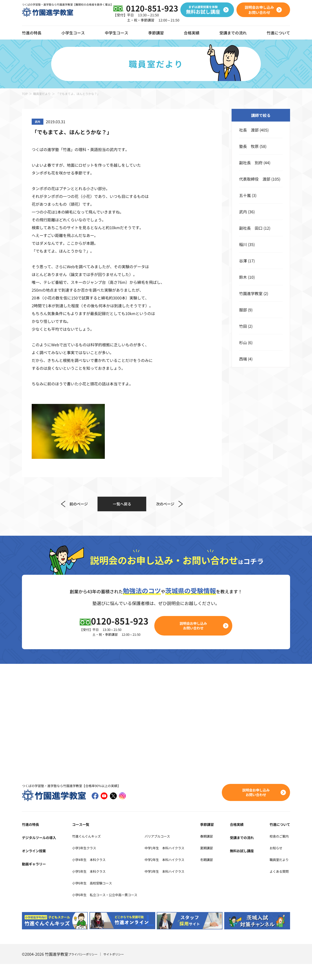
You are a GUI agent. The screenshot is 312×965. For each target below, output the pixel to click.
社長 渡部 (249, 130)
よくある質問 (278, 872)
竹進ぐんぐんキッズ (85, 837)
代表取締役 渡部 (254, 179)
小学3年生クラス (82, 849)
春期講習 (218, 837)
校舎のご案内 (278, 837)
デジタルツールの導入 (41, 838)
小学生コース (73, 33)
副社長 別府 (251, 162)
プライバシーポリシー (85, 955)
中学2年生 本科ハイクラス (179, 860)
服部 (243, 310)
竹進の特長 (31, 825)
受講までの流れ (233, 33)
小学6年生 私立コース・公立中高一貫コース (108, 895)
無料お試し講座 (246, 851)
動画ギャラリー (35, 865)
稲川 (243, 244)
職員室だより (42, 94)
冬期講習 (218, 860)
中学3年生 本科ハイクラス (179, 872)
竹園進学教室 (251, 293)
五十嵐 (245, 195)
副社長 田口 (251, 228)
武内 (243, 212)
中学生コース (116, 33)
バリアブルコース (170, 837)
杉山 (243, 342)
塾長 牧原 (249, 146)
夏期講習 (218, 849)
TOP (25, 94)
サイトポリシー (120, 955)
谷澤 (243, 261)
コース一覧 (77, 825)
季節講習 (156, 33)
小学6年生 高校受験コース (92, 884)
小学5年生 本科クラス (88, 872)
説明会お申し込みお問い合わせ (196, 626)
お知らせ (274, 849)
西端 (243, 359)
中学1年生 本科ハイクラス (179, 849)
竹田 (243, 326)
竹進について (278, 825)
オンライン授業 (35, 851)
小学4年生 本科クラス (88, 860)
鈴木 (243, 277)
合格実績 (191, 33)
